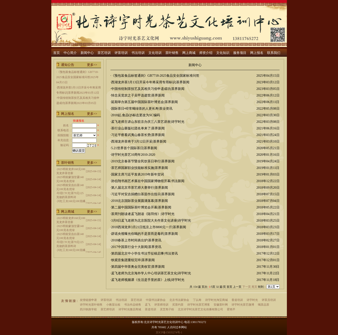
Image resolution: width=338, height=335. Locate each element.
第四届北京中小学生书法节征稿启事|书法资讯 (144, 253)
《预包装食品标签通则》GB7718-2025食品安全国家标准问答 (155, 75)
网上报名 (256, 53)
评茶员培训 (269, 300)
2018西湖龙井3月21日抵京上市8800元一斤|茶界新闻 (148, 227)
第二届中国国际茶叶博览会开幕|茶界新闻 (141, 207)
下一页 (246, 286)
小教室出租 (113, 304)
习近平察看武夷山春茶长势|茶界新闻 (138, 135)
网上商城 (188, 53)
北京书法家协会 (179, 300)
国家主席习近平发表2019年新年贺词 (137, 174)
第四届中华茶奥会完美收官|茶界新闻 (138, 266)
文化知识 (222, 53)
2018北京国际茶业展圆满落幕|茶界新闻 (139, 201)
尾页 (254, 286)
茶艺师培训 (108, 309)
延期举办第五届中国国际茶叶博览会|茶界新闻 (144, 102)
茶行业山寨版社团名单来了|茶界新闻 (138, 128)
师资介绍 (205, 53)
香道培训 (237, 300)
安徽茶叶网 (221, 304)
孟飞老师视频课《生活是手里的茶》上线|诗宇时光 (147, 280)
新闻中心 (87, 53)
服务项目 (239, 53)
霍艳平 (231, 309)
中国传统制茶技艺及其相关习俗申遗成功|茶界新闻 (147, 89)
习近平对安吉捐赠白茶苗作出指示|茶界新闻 (143, 194)
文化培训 (155, 53)
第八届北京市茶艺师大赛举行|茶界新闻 (139, 187)
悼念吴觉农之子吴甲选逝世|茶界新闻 (138, 95)
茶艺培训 (104, 53)
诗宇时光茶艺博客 (198, 304)
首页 (56, 53)
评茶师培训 (161, 304)
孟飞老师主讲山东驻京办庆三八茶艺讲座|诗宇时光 (147, 122)
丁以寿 (197, 300)
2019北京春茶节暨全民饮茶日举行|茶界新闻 (143, 161)
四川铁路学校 (88, 309)
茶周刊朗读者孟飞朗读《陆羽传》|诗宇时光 (143, 214)
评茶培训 (121, 53)
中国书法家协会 (156, 300)
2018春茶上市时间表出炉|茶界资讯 (136, 240)
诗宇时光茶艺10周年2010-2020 (133, 154)
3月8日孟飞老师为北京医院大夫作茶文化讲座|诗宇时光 (151, 220)
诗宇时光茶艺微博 (243, 304)
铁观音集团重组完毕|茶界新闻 (133, 260)
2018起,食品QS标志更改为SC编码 (135, 115)
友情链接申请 (88, 300)
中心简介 (70, 53)
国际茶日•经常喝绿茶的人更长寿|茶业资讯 (141, 108)
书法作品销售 (132, 304)
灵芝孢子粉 (167, 309)
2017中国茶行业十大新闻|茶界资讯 (136, 247)
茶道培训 (150, 309)
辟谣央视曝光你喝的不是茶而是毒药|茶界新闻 (144, 233)
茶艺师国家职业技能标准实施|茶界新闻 (139, 168)
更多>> (92, 65)
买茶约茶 (177, 304)
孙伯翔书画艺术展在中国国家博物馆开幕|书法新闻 (147, 181)
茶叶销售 (172, 53)
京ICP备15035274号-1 (169, 332)
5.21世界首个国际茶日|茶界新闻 (134, 148)
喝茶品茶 (263, 304)
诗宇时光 (252, 300)
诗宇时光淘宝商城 (216, 300)
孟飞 (148, 304)
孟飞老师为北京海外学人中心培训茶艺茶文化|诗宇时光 (151, 273)
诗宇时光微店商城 (129, 309)
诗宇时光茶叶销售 (91, 304)
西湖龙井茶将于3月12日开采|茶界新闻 (138, 141)
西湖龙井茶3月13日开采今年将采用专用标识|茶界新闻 (150, 82)
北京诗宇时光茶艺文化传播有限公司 (200, 309)
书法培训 (138, 53)
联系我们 (273, 53)
